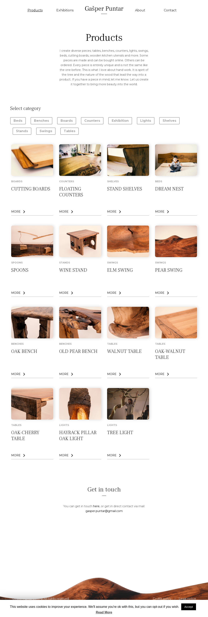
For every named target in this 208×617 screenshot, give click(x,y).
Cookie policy (162, 598)
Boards (67, 121)
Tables (69, 131)
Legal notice (187, 598)
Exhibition (120, 121)
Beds (18, 121)
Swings (46, 131)
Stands (22, 131)
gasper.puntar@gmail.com (104, 511)
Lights (145, 121)
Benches (41, 121)
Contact (170, 10)
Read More (104, 612)
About (140, 10)
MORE (16, 211)
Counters (92, 121)
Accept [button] (188, 606)
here (96, 506)
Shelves (169, 121)
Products (35, 10)
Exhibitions (65, 10)
